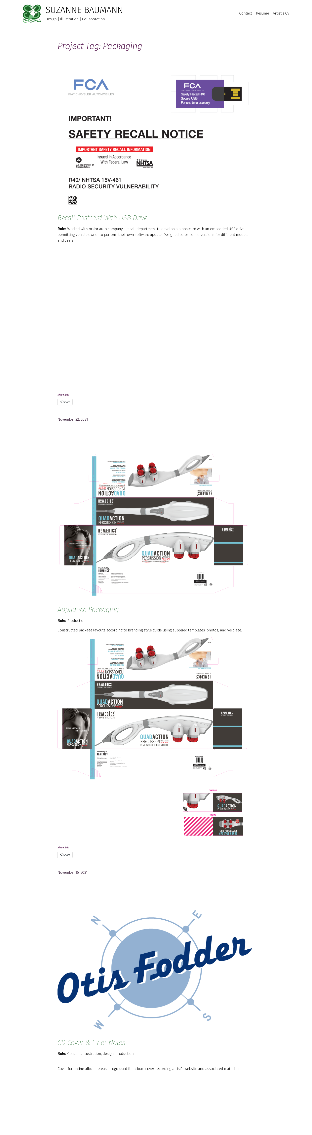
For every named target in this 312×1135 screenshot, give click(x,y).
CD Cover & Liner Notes (91, 1042)
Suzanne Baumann (84, 10)
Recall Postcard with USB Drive (102, 218)
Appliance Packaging (88, 609)
